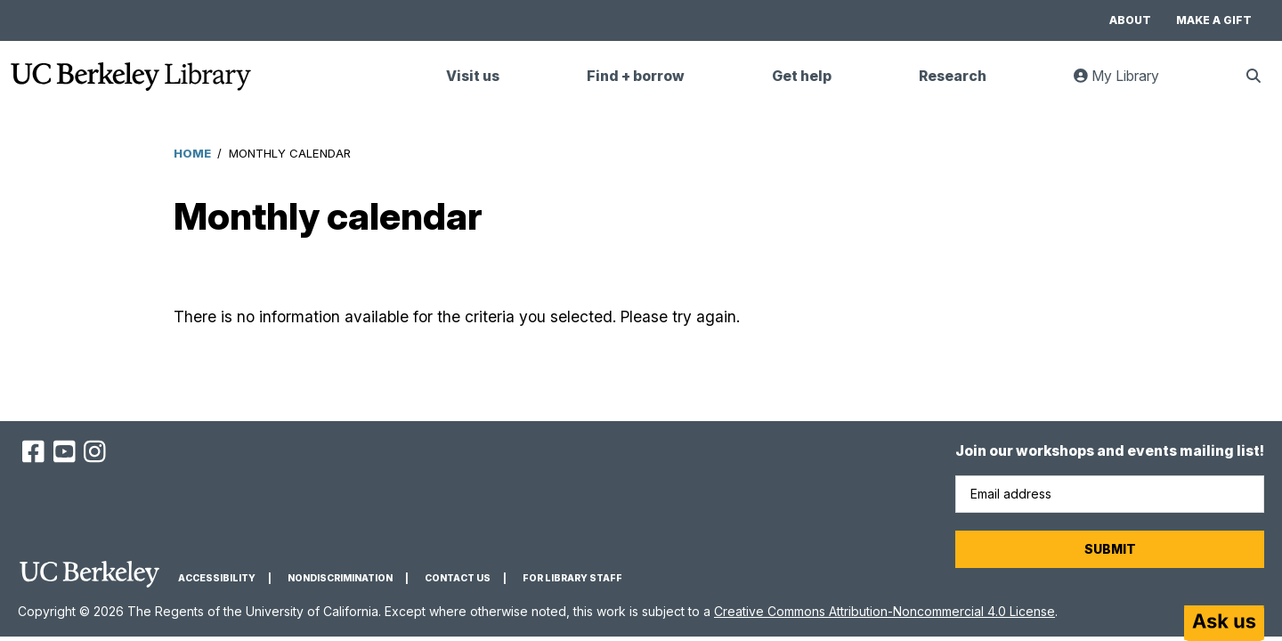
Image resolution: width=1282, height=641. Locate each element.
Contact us (458, 578)
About (1130, 20)
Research (952, 76)
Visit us (472, 76)
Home (192, 153)
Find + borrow (636, 76)
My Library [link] (1127, 83)
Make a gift (1214, 20)
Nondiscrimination (340, 578)
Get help (802, 76)
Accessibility (217, 578)
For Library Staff (572, 578)
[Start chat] (1224, 623)
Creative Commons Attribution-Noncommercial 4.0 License (884, 611)
